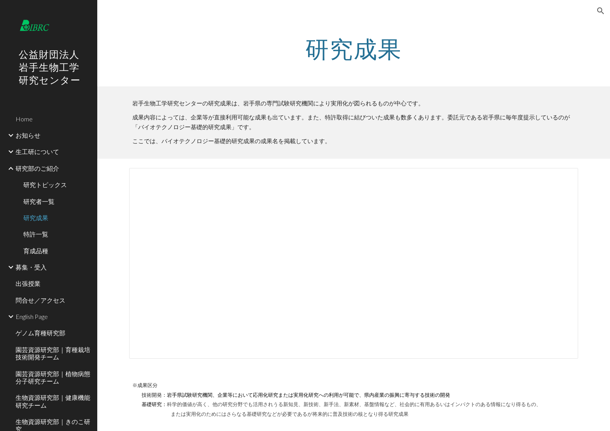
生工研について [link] (37, 151)
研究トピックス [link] (45, 184)
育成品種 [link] (35, 250)
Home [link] (24, 119)
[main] (353, 49)
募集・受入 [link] (31, 267)
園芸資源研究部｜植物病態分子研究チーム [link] (53, 377)
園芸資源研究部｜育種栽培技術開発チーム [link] (53, 353)
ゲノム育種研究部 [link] (40, 332)
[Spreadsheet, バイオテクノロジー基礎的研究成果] (353, 263)
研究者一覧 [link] (38, 201)
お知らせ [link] (28, 135)
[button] (600, 11)
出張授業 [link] (28, 283)
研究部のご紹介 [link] (37, 168)
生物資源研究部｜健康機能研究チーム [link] (53, 401)
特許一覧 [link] (35, 234)
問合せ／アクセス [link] (40, 300)
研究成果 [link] (35, 217)
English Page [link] (32, 316)
